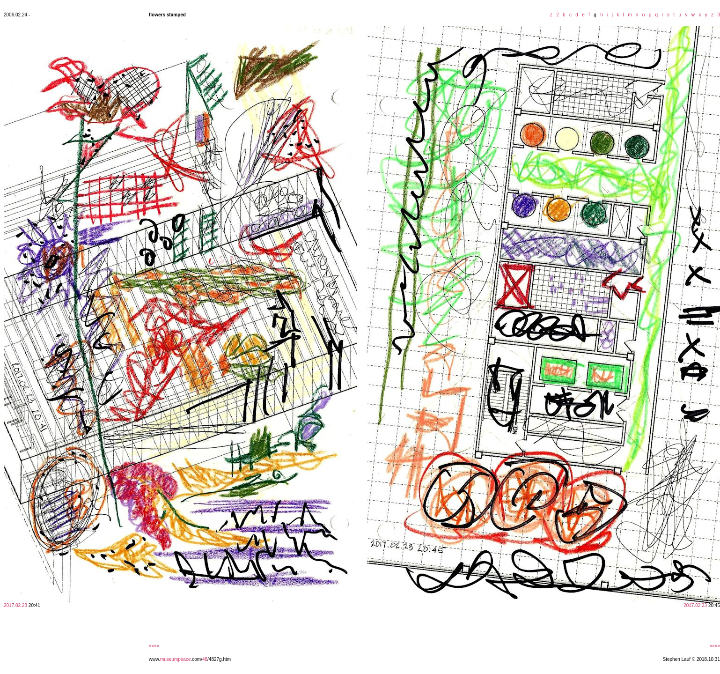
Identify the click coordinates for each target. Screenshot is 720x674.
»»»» (715, 645)
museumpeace (175, 659)
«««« (154, 645)
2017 (9, 605)
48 (204, 659)
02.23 (21, 605)
